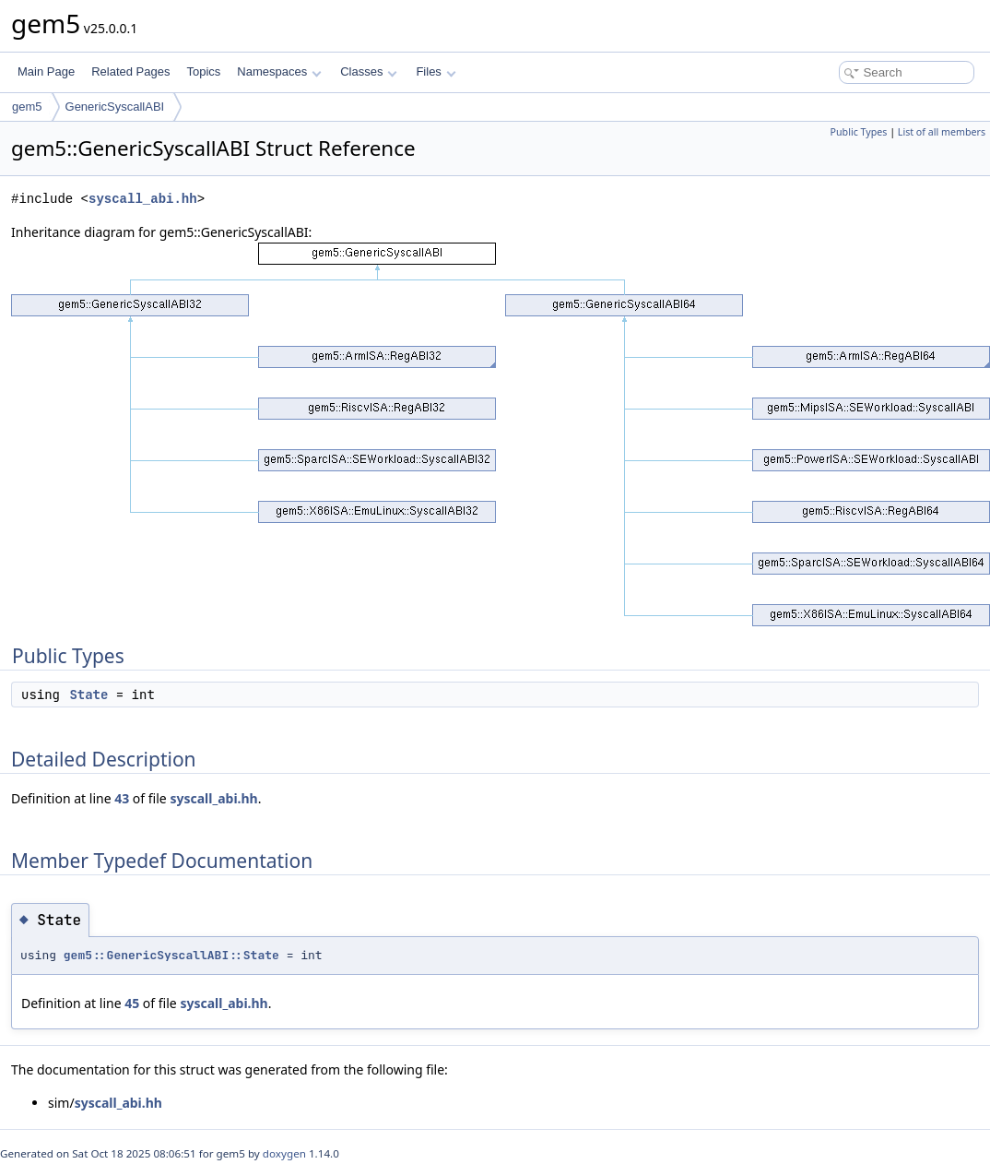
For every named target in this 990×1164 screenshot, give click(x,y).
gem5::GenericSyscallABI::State (171, 955)
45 (131, 1003)
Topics (203, 71)
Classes (368, 71)
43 (121, 798)
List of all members (941, 131)
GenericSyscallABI (115, 106)
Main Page (46, 71)
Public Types (859, 131)
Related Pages (130, 71)
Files (435, 71)
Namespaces (279, 71)
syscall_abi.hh (142, 199)
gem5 (27, 106)
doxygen (284, 1153)
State (88, 694)
